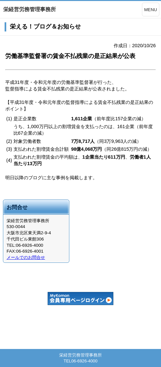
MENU (150, 9)
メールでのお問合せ (26, 257)
